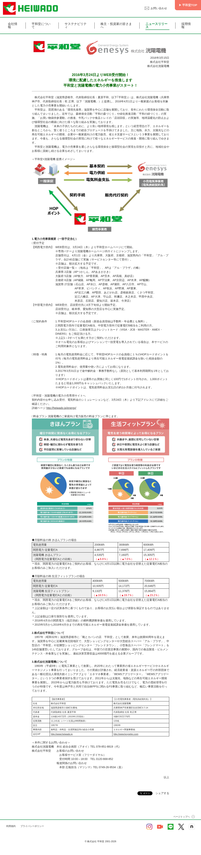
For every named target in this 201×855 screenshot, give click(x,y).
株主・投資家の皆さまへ (116, 25)
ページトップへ (181, 816)
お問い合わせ (157, 8)
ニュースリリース (156, 25)
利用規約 (11, 826)
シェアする (162, 793)
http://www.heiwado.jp (62, 734)
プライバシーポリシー (32, 826)
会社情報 (12, 25)
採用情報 (186, 25)
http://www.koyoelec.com (125, 734)
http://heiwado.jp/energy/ (61, 408)
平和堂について (41, 25)
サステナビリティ (76, 25)
